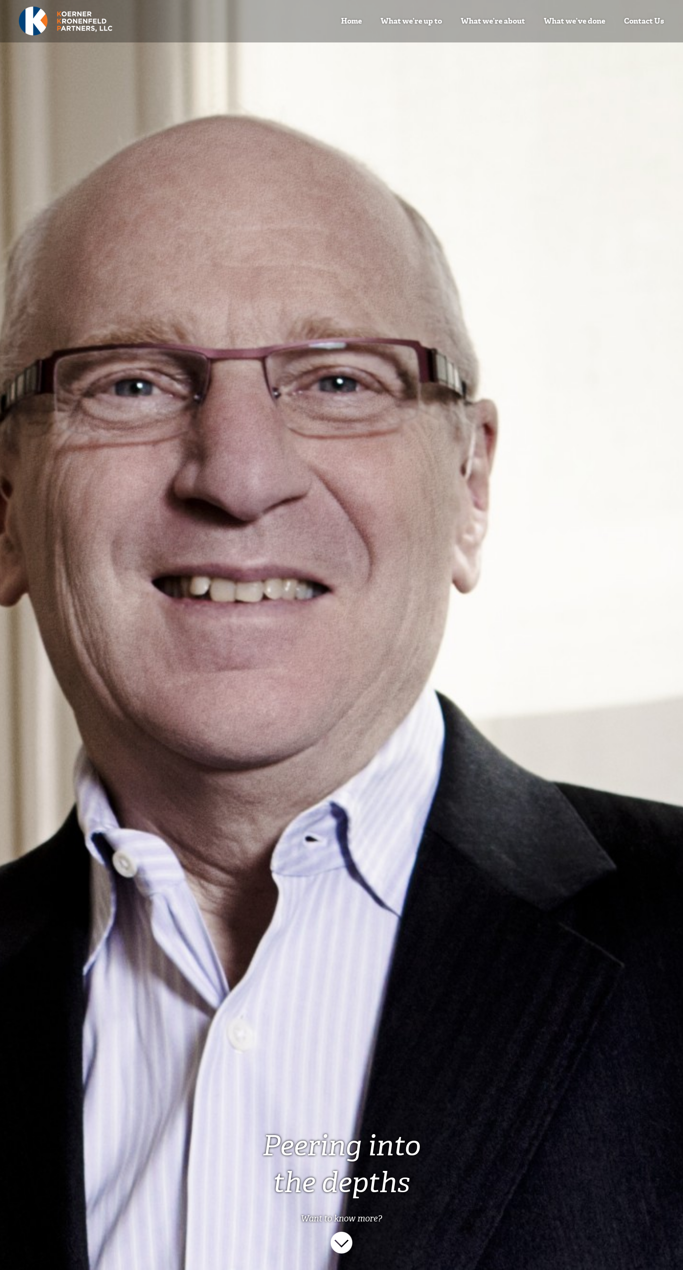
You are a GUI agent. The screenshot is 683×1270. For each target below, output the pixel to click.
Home (351, 21)
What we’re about (493, 21)
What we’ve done (574, 21)
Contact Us (644, 21)
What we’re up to (411, 21)
